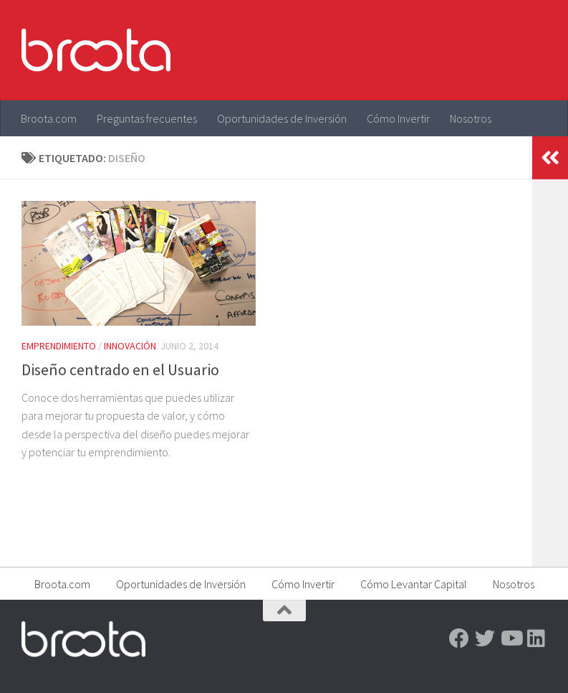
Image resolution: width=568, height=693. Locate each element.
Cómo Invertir (398, 118)
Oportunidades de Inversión (282, 118)
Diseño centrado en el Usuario (120, 369)
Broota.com (49, 118)
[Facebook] (459, 638)
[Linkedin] (536, 638)
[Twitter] (485, 638)
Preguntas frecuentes (147, 118)
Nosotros (470, 118)
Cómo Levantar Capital (413, 584)
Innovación (130, 345)
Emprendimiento (58, 345)
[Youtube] (511, 638)
